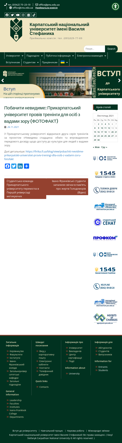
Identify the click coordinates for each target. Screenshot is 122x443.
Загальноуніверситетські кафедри (18, 374)
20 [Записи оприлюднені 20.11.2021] (112, 132)
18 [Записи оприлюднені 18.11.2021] (105, 132)
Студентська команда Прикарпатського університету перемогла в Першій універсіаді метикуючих (23, 188)
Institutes (15, 406)
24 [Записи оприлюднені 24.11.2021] (102, 136)
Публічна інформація (58, 55)
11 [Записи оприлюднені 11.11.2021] (105, 128)
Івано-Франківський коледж (16, 364)
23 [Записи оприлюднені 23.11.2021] (98, 136)
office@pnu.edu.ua (49, 4)
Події (71, 361)
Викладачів (75, 351)
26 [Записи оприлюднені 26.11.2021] (109, 136)
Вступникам (13, 62)
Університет (13, 55)
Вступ (9, 89)
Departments (17, 416)
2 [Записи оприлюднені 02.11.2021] (98, 124)
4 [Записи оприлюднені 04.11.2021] (105, 124)
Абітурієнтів (105, 347)
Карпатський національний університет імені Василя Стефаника (59, 29)
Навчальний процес (52, 431)
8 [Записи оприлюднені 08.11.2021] (94, 128)
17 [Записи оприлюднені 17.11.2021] (102, 132)
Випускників (105, 354)
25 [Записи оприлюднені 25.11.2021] (105, 136)
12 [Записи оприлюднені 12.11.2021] (109, 128)
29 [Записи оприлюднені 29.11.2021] (95, 140)
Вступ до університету (25, 431)
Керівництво (17, 351)
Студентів (103, 351)
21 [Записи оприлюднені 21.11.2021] (116, 132)
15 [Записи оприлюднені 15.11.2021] (95, 132)
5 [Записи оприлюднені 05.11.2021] (108, 124)
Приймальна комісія (46, 7)
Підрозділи (33, 55)
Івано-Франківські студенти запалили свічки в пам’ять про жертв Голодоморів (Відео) (69, 186)
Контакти (44, 367)
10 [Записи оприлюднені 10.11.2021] (102, 128)
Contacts (44, 386)
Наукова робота (75, 431)
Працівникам (49, 62)
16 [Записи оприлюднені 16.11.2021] (98, 132)
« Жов (96, 147)
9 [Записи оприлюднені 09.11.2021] (98, 128)
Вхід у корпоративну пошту (46, 354)
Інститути (15, 357)
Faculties (14, 403)
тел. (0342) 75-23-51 (19, 4)
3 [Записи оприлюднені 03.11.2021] (101, 124)
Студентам (29, 62)
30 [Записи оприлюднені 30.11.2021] (98, 140)
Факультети (16, 354)
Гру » (104, 147)
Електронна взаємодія (90, 55)
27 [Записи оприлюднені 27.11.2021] (112, 136)
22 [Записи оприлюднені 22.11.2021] (95, 136)
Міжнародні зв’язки (98, 431)
